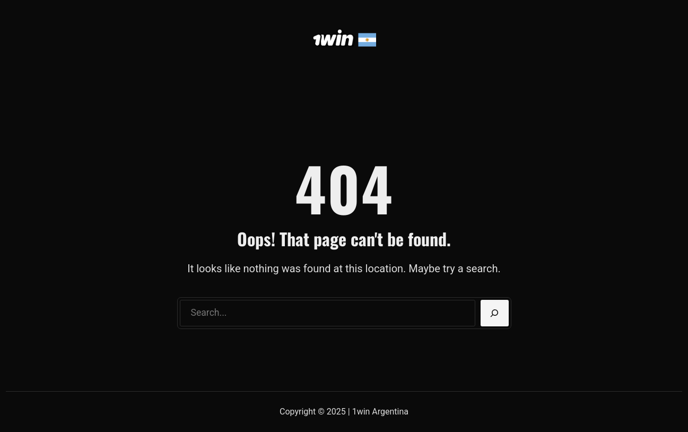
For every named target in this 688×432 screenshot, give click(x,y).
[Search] (495, 313)
